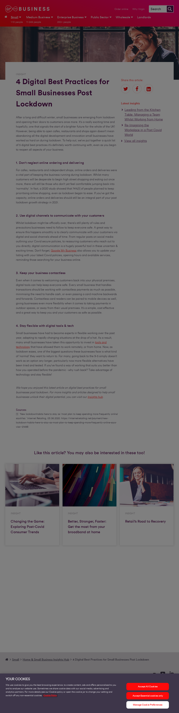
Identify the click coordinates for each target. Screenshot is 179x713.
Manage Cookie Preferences (147, 705)
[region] (89, 693)
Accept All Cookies (148, 686)
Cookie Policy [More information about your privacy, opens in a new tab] (50, 695)
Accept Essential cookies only (148, 696)
